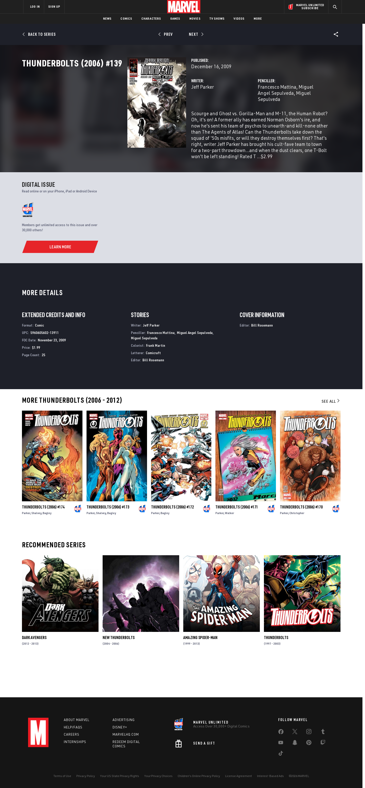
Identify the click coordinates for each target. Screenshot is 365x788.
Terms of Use (62, 776)
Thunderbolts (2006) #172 (172, 542)
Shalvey (36, 548)
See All (331, 436)
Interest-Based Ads (270, 776)
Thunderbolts (276, 673)
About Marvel (76, 720)
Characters (151, 18)
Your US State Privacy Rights (119, 776)
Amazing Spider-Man (200, 673)
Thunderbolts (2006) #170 (301, 542)
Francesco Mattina (240, 109)
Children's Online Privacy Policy (199, 776)
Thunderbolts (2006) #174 (43, 542)
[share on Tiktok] (280, 754)
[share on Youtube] (280, 743)
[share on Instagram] (308, 732)
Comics (126, 18)
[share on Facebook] (281, 732)
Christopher (296, 548)
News (107, 18)
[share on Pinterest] (308, 743)
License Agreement (238, 776)
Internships (75, 742)
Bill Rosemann (153, 395)
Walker (229, 548)
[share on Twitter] (294, 732)
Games (175, 18)
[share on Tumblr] (322, 732)
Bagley (47, 548)
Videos (239, 18)
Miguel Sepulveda (240, 115)
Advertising (124, 720)
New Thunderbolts (119, 673)
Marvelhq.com (126, 735)
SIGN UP (54, 6)
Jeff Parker (128, 109)
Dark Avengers (34, 673)
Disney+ (120, 727)
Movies (194, 18)
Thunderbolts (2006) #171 (236, 542)
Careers (71, 735)
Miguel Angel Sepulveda (287, 109)
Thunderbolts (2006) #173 (108, 542)
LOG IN (35, 6)
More (258, 18)
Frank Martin (155, 380)
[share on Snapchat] (294, 743)
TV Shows (217, 18)
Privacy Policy (85, 776)
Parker (26, 548)
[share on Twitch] (322, 743)
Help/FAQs (73, 727)
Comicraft (153, 388)
